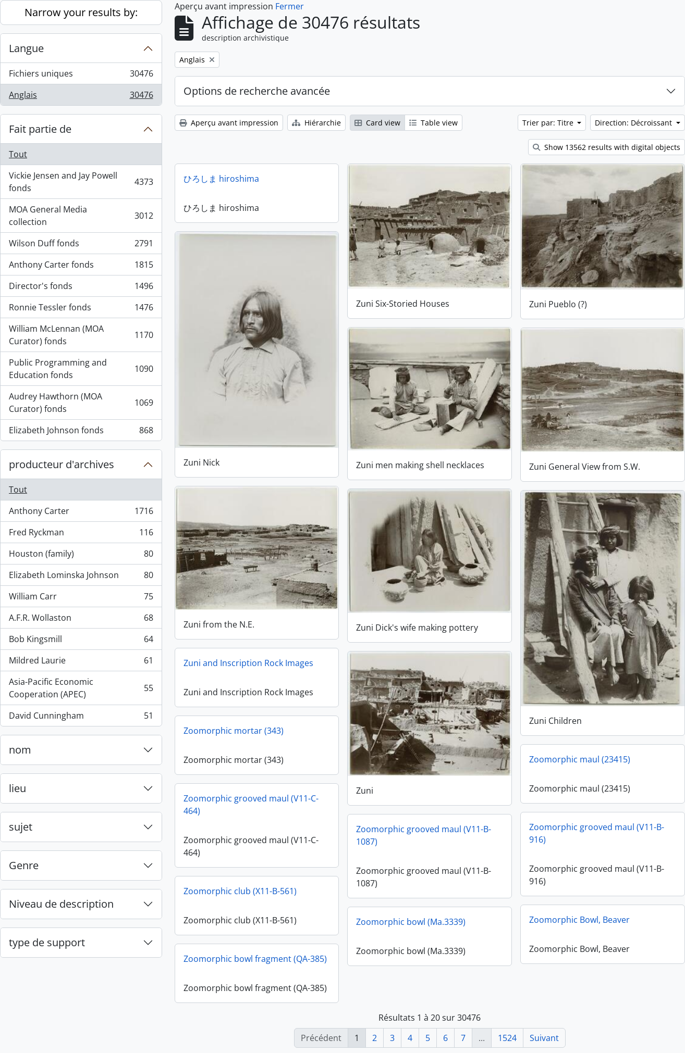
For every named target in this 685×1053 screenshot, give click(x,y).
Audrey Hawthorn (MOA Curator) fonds (80, 403)
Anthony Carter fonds (80, 266)
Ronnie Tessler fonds (80, 309)
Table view (433, 123)
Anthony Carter (80, 513)
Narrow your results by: (81, 12)
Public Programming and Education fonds (80, 369)
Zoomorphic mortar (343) (234, 730)
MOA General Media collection (80, 216)
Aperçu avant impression (228, 123)
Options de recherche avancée (257, 91)
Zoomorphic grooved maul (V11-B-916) (596, 833)
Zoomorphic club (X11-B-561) (240, 890)
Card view (377, 123)
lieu (17, 788)
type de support (47, 942)
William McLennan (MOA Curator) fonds (80, 335)
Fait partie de (40, 129)
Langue (26, 48)
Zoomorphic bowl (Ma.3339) (411, 921)
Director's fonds (80, 288)
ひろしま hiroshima (221, 178)
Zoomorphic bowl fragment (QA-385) (255, 958)
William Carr (80, 598)
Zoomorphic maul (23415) (579, 758)
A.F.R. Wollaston (80, 620)
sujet (20, 827)
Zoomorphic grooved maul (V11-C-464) (251, 804)
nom (20, 750)
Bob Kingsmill (80, 641)
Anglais (80, 97)
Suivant (544, 1038)
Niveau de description (61, 904)
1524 (507, 1038)
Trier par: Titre (549, 123)
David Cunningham (80, 717)
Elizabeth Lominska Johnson (80, 577)
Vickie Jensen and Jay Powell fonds (80, 182)
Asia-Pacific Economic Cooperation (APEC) (80, 688)
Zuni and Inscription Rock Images (248, 662)
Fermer (289, 6)
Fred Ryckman (80, 534)
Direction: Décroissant (634, 123)
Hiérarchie (316, 123)
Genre (24, 865)
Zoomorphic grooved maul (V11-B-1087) (423, 835)
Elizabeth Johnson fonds (80, 432)
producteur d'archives (61, 464)
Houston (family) (80, 556)
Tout (18, 154)
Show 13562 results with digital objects (606, 147)
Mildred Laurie (80, 662)
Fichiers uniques (80, 75)
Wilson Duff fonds (80, 245)
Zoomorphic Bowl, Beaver (579, 919)
